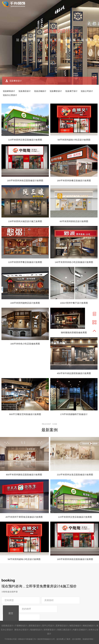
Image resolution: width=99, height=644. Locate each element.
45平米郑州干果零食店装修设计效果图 (24, 517)
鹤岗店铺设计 (89, 625)
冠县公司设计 (87, 91)
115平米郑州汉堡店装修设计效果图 (25, 139)
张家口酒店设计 (64, 629)
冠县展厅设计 (71, 91)
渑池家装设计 (36, 629)
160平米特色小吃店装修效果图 (25, 343)
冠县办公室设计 (10, 95)
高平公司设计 (48, 625)
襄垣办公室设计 (21, 629)
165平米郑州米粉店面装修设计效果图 (25, 180)
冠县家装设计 (9, 91)
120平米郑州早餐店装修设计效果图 (25, 262)
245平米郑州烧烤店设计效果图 (25, 303)
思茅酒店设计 (62, 625)
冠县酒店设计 (24, 91)
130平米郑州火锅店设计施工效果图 (25, 221)
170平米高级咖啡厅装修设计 (74, 414)
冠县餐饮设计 (56, 91)
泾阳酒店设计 (7, 625)
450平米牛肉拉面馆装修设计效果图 (74, 373)
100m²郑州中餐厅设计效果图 (74, 303)
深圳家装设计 (50, 629)
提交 (11, 613)
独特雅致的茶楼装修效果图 (74, 332)
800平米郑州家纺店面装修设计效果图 (24, 474)
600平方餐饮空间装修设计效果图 (25, 414)
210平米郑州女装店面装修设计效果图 (75, 474)
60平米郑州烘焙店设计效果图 (74, 221)
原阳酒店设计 (34, 625)
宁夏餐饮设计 (21, 625)
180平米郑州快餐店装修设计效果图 (74, 180)
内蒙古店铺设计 (80, 629)
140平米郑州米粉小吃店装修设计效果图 (74, 262)
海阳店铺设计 (75, 625)
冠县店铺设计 (40, 91)
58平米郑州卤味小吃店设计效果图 (74, 139)
